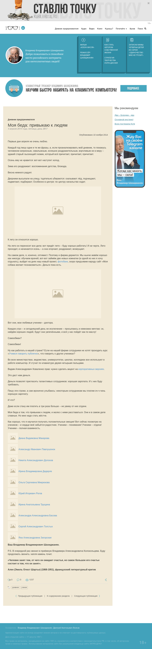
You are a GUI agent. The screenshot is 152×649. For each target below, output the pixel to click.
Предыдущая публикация (29, 596)
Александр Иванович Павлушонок (36, 449)
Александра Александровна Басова (37, 515)
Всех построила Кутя (125, 124)
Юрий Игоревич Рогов (30, 493)
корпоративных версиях (91, 369)
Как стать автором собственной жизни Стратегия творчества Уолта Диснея (111, 51)
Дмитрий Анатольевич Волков (66, 628)
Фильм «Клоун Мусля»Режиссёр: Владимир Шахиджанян (87, 48)
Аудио (83, 29)
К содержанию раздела (58, 596)
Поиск (142, 29)
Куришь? (109, 29)
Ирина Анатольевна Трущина (34, 504)
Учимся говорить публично (23, 353)
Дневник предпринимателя (66, 29)
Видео (91, 29)
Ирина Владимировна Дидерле (35, 471)
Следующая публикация (87, 596)
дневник (15, 587)
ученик (24, 587)
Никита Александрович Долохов (35, 460)
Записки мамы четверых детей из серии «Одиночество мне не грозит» (136, 47)
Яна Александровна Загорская (34, 537)
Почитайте (121, 29)
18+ (149, 23)
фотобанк (63, 261)
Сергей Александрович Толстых (35, 526)
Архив (132, 29)
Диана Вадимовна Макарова (33, 438)
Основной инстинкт (124, 120)
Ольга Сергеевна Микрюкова (34, 482)
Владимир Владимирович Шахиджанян (35, 628)
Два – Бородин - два (124, 115)
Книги (99, 29)
